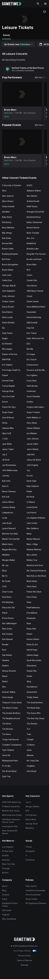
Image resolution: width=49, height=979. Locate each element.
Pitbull (4, 613)
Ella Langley (7, 349)
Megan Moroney (9, 549)
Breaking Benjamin (10, 254)
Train (29, 734)
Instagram (30, 851)
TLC (28, 729)
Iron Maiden (32, 433)
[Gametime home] (13, 3)
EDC (28, 344)
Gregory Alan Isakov (35, 407)
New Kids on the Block (36, 576)
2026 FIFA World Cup (11, 802)
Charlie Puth (32, 280)
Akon (4, 190)
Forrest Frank (7, 380)
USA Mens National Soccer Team (11, 820)
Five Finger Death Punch (12, 370)
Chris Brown (32, 285)
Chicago (6, 868)
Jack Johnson (33, 439)
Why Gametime (9, 919)
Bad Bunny (6, 222)
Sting (29, 681)
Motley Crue (32, 560)
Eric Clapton (7, 365)
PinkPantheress (33, 607)
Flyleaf (5, 375)
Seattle (5, 855)
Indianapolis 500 (9, 826)
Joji (28, 470)
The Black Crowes (10, 708)
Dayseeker (31, 312)
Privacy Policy (24, 955)
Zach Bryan (31, 771)
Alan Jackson (8, 196)
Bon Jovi (30, 238)
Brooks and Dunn (34, 259)
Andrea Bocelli (33, 201)
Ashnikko (6, 212)
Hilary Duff (6, 433)
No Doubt (6, 581)
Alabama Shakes (34, 190)
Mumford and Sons (35, 565)
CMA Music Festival (35, 291)
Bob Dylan (6, 238)
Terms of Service (24, 960)
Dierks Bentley (8, 322)
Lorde (4, 518)
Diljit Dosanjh (32, 322)
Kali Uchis (6, 481)
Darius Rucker (8, 307)
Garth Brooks (32, 386)
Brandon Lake (33, 249)
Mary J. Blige (32, 544)
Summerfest (32, 692)
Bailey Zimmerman (34, 222)
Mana (29, 534)
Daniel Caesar (33, 301)
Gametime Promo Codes (10, 904)
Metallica (6, 555)
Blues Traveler (33, 233)
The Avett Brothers (35, 702)
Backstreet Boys (34, 217)
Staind (4, 681)
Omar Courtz (7, 592)
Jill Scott (5, 460)
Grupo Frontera (33, 412)
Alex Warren (32, 196)
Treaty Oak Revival (10, 739)
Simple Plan (32, 671)
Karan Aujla (31, 481)
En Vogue (31, 354)
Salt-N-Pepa (32, 650)
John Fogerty (32, 465)
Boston (5, 872)
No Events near (18, 44)
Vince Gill (6, 755)
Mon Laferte (32, 555)
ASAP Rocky (32, 206)
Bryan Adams (7, 270)
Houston (6, 860)
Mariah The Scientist (11, 539)
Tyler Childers (8, 750)
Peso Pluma (32, 597)
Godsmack (31, 391)
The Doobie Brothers (11, 713)
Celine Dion (7, 280)
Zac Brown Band (9, 771)
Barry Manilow (8, 227)
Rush (4, 650)
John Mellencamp (9, 470)
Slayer (5, 676)
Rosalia (5, 644)
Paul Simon (6, 597)
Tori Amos (6, 734)
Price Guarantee (33, 895)
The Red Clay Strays (35, 718)
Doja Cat (30, 328)
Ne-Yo (4, 576)
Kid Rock (30, 497)
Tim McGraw (7, 729)
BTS (28, 270)
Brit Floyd (6, 259)
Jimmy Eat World (34, 460)
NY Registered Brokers (36, 903)
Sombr (29, 676)
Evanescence (32, 365)
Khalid (29, 491)
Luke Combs (32, 523)
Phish (29, 602)
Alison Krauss (7, 201)
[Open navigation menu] (45, 3)
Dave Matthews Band (36, 307)
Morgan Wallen (8, 560)
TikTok (29, 847)
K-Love (30, 475)
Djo (3, 328)
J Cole (5, 439)
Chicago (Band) (9, 285)
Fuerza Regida (8, 386)
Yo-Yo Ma (6, 766)
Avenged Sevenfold (35, 212)
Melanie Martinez (34, 549)
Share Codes (31, 899)
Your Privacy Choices (22, 951)
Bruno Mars (31, 264)
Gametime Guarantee (35, 890)
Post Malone (32, 613)
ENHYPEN (6, 359)
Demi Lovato (7, 317)
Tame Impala (7, 697)
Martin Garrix (7, 544)
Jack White (7, 444)
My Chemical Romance (36, 570)
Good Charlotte (33, 396)
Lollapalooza (7, 512)
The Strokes (32, 724)
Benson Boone (33, 227)
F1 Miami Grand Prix (11, 806)
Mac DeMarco (33, 528)
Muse (4, 570)
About (4, 886)
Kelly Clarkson (33, 486)
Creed (29, 296)
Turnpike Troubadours (12, 745)
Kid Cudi (5, 497)
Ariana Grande (8, 206)
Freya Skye (32, 380)
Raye (29, 623)
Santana (5, 660)
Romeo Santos (33, 639)
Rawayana (31, 618)
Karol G (5, 486)
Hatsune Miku (8, 428)
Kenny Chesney (9, 491)
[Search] (38, 3)
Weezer (30, 755)
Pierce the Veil (8, 607)
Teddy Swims (32, 697)
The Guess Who (34, 713)
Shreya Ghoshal (9, 671)
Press (4, 899)
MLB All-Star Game (10, 811)
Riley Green (7, 629)
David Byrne (7, 312)
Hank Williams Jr (34, 417)
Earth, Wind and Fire (35, 338)
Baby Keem (7, 217)
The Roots (6, 724)
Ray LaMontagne (9, 623)
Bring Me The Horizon (36, 254)
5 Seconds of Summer (11, 185)
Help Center (31, 886)
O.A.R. (4, 586)
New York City (8, 864)
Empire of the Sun (9, 354)
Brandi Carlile (7, 249)
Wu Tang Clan (33, 760)
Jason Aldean (32, 449)
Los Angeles (7, 847)
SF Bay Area (7, 851)
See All (40, 77)
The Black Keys (33, 708)
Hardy (4, 423)
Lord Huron (31, 512)
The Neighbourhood (11, 718)
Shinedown (31, 665)
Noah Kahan (32, 581)
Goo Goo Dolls (8, 396)
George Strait (8, 391)
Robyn (29, 634)
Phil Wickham (7, 602)
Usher (29, 750)
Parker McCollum (34, 592)
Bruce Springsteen (10, 264)
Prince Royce (8, 618)
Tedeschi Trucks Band (12, 702)
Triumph (30, 739)
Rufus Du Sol (32, 644)
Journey (5, 475)
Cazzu (29, 275)
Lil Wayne (31, 502)
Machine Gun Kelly (10, 534)
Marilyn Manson (33, 539)
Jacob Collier (32, 444)
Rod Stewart (7, 639)
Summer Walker (9, 692)
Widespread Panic (10, 760)
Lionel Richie (32, 507)
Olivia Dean (31, 586)
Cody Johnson (8, 296)
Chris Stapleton (8, 291)
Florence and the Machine (38, 370)
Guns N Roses (8, 417)
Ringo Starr (31, 629)
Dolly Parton (7, 333)
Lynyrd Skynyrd (9, 528)
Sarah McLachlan (34, 660)
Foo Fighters (32, 375)
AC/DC (29, 185)
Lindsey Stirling (8, 507)
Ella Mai (30, 349)
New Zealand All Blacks (9, 832)
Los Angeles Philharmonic (38, 518)
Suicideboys (32, 687)
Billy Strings (7, 233)
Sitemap (24, 965)
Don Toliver (32, 333)
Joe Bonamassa (9, 465)
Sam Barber (7, 655)
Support (5, 914)
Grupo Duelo (7, 412)
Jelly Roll (30, 454)
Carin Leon (6, 275)
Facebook (30, 860)
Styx (4, 687)
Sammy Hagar (33, 655)
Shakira (5, 665)
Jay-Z (4, 454)
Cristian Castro (8, 301)
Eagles (5, 338)
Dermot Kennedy (34, 317)
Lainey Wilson (8, 502)
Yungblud (31, 766)
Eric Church (31, 359)
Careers (5, 895)
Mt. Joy (5, 565)
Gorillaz (30, 402)
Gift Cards (6, 910)
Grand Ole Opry (9, 407)
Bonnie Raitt (7, 243)
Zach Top (6, 776)
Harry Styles (32, 423)
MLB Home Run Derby (12, 815)
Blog (4, 890)
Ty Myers (31, 745)
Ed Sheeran (7, 344)
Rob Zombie (7, 634)
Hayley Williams (33, 428)
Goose (5, 402)
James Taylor (8, 449)
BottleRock (31, 243)
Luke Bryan (7, 523)
